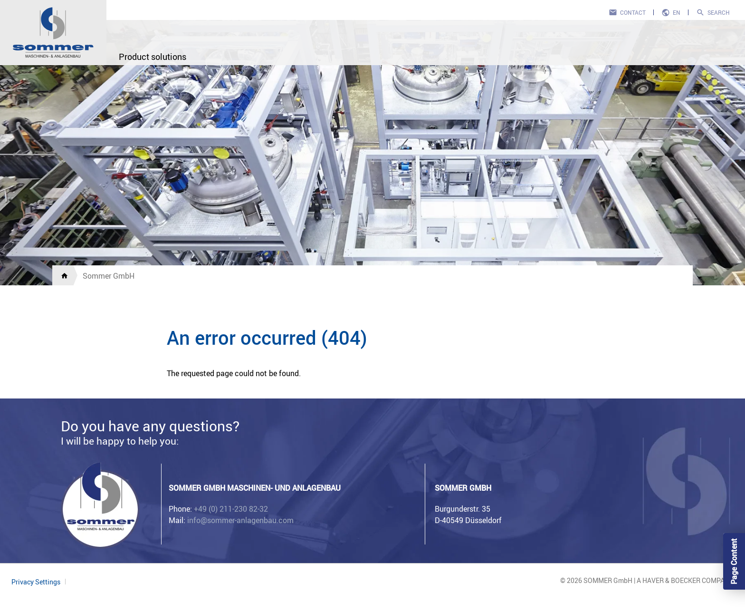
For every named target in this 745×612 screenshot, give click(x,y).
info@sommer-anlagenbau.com (240, 520)
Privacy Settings (35, 581)
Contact (633, 12)
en (676, 12)
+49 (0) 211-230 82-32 (231, 509)
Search (718, 12)
